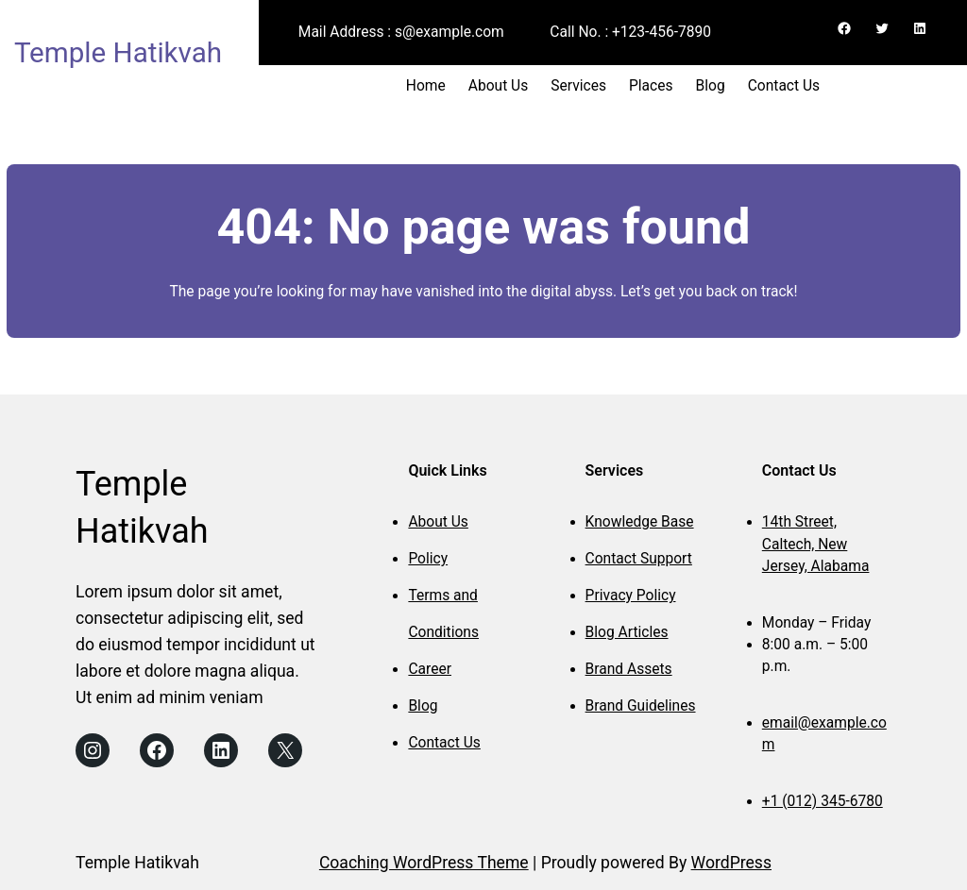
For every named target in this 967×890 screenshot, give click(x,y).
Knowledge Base (639, 521)
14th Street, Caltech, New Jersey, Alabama (816, 544)
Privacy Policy (630, 595)
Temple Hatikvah (118, 53)
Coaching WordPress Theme (424, 862)
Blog (422, 705)
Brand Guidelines (640, 705)
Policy (428, 558)
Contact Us (444, 742)
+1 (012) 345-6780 (822, 801)
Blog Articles (627, 632)
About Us (437, 521)
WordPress (731, 862)
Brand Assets (628, 669)
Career (429, 669)
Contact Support (638, 558)
